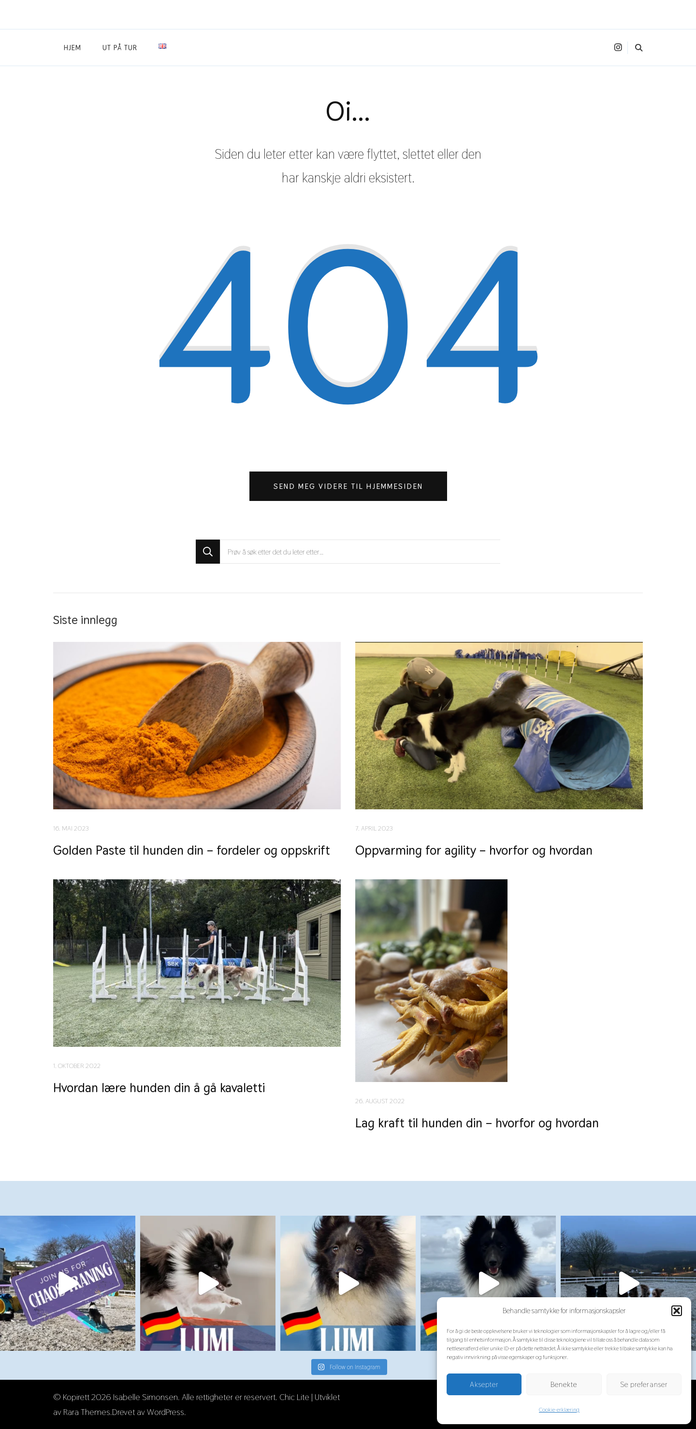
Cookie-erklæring (559, 1410)
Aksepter (484, 1384)
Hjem (72, 47)
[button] (677, 1311)
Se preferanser (644, 1384)
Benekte (564, 1384)
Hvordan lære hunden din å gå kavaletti (159, 1087)
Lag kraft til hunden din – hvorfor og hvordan (477, 1122)
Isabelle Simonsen (145, 1396)
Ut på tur (119, 47)
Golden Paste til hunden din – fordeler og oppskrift (191, 850)
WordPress (165, 1411)
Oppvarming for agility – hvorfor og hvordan (474, 850)
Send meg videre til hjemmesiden (348, 486)
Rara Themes (86, 1411)
